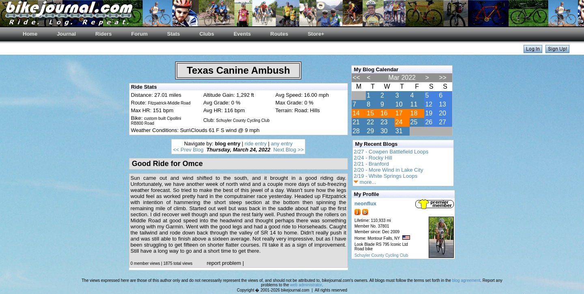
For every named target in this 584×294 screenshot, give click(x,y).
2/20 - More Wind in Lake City (388, 170)
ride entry (255, 144)
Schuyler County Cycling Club (381, 255)
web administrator (306, 285)
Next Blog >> (288, 150)
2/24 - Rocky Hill (373, 158)
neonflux (365, 203)
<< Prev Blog (188, 150)
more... (365, 182)
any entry (281, 144)
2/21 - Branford (371, 164)
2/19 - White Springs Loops (385, 176)
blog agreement (466, 280)
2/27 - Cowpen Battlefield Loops (391, 152)
